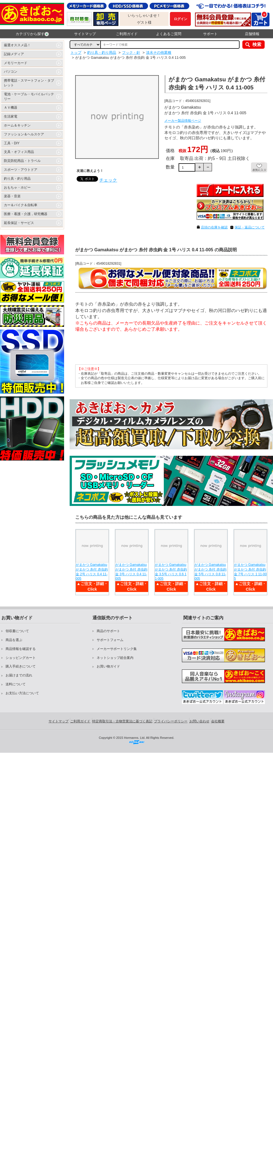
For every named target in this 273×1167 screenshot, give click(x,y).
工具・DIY (12, 143)
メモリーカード (15, 63)
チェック (108, 180)
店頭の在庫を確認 (214, 227)
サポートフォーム (110, 640)
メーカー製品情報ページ (182, 121)
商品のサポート (108, 631)
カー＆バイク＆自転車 (20, 205)
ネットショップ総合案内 (115, 658)
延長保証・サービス (19, 223)
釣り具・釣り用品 (17, 179)
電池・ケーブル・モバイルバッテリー (29, 96)
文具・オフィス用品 (19, 152)
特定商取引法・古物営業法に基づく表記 (122, 721)
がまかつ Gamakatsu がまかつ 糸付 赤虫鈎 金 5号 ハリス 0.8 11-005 (210, 572)
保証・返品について (250, 227)
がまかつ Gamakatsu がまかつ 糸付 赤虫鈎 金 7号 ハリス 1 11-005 (250, 572)
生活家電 (10, 116)
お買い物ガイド (108, 666)
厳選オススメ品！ (17, 45)
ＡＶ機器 (10, 107)
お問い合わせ (199, 721)
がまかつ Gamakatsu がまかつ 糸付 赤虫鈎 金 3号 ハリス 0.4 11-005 (131, 572)
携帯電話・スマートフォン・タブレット (29, 83)
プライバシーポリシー (170, 721)
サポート (210, 34)
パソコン (10, 72)
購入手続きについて (21, 666)
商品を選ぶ (14, 640)
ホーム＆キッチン (17, 125)
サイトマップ (85, 34)
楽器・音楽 (12, 196)
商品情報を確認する (21, 649)
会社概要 (218, 721)
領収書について (17, 631)
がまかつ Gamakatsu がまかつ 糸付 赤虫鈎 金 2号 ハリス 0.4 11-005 (92, 572)
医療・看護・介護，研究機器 (25, 214)
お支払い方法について (22, 693)
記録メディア (14, 54)
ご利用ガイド (127, 34)
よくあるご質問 (168, 34)
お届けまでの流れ (19, 675)
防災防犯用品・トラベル (22, 161)
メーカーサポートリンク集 (117, 649)
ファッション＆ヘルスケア (24, 134)
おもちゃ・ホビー (17, 187)
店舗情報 (252, 34)
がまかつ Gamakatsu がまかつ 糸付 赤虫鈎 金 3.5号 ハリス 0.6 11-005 (171, 572)
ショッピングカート (21, 658)
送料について (16, 684)
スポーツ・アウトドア (20, 170)
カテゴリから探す (32, 34)
